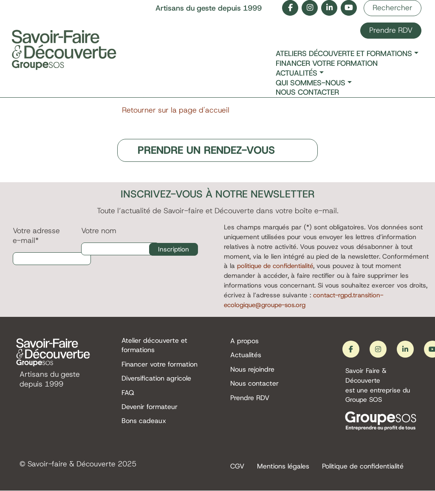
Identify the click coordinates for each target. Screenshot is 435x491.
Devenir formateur (149, 408)
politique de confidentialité (276, 266)
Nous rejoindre (252, 369)
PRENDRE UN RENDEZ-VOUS (207, 150)
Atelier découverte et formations (154, 345)
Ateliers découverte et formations (344, 54)
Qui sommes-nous (310, 83)
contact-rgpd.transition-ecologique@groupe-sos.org (305, 300)
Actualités (296, 73)
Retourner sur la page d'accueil (175, 110)
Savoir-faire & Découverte (72, 464)
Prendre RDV (390, 30)
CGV (237, 466)
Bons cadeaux (143, 422)
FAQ (127, 393)
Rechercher (392, 8)
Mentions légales (283, 466)
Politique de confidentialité (363, 466)
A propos (244, 340)
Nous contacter (307, 92)
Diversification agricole (156, 379)
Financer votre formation (327, 63)
